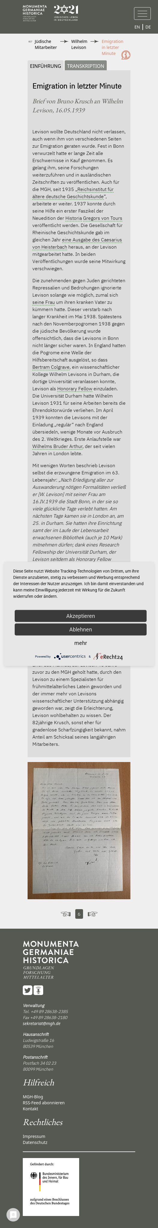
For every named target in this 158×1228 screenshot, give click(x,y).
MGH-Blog (33, 1096)
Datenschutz (35, 1142)
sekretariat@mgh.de (42, 1023)
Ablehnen (80, 629)
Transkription (85, 66)
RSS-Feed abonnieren (44, 1103)
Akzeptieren (80, 616)
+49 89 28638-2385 (49, 1011)
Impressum (34, 1136)
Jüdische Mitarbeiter (46, 44)
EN (137, 27)
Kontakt (30, 1109)
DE (148, 27)
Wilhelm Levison (79, 44)
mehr (80, 643)
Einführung (45, 66)
